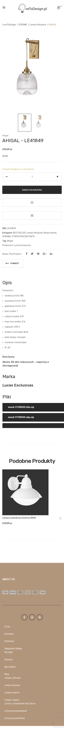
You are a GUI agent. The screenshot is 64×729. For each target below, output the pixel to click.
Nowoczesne (50, 232)
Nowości (9, 659)
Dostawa (9, 634)
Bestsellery (10, 667)
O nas (7, 626)
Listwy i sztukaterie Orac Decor (20, 703)
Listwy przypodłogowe (16, 711)
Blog (7, 674)
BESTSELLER (19, 232)
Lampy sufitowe (13, 678)
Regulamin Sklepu (13, 648)
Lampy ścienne (12, 692)
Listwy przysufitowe (15, 718)
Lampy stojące (12, 700)
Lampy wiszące (12, 685)
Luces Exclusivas (22, 245)
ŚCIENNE (23, 24)
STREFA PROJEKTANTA (23, 236)
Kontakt (9, 652)
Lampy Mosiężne (38, 24)
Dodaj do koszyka (32, 190)
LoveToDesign (9, 24)
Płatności (9, 641)
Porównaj (32, 215)
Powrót (12, 263)
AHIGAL (52, 24)
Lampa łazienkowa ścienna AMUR (19, 518)
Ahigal (5, 135)
